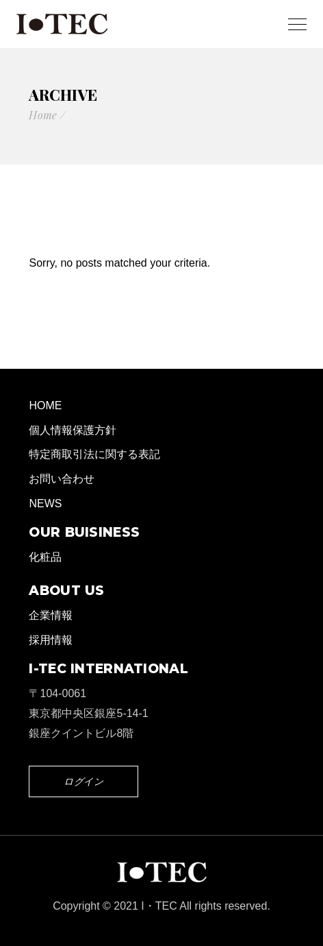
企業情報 (51, 615)
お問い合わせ (61, 479)
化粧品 (45, 557)
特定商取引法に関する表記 (94, 454)
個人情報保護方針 (72, 430)
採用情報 (51, 640)
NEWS (45, 503)
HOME (45, 405)
